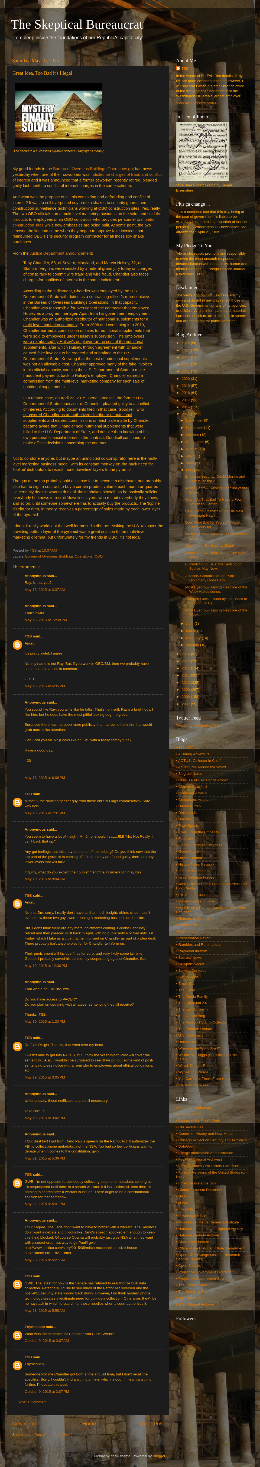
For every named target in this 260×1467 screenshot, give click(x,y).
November (195, 428)
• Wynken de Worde (192, 1072)
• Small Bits (185, 984)
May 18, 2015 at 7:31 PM (45, 813)
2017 (186, 400)
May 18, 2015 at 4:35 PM (45, 686)
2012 (186, 668)
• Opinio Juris (187, 925)
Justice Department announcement (61, 253)
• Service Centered (191, 971)
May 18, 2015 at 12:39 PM (46, 620)
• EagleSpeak (187, 826)
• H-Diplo (183, 1196)
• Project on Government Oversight (204, 1272)
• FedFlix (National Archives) (199, 1159)
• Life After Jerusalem (193, 895)
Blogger (159, 1456)
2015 (186, 414)
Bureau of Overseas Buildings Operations (90, 169)
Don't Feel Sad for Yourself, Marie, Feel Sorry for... (213, 524)
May (190, 470)
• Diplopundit (186, 813)
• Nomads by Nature (192, 919)
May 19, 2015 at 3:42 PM (45, 1118)
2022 (186, 364)
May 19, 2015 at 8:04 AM (45, 879)
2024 (186, 350)
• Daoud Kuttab (188, 806)
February (194, 638)
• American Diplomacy (194, 1108)
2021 (186, 371)
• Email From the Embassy (197, 832)
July (190, 456)
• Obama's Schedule (192, 1242)
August (192, 449)
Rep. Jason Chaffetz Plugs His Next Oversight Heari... (214, 513)
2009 (186, 690)
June (190, 463)
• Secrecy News (189, 958)
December (195, 420)
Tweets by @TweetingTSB (197, 726)
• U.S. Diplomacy (190, 1035)
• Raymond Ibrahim (191, 951)
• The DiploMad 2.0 (191, 1003)
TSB (28, 636)
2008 (186, 697)
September (195, 442)
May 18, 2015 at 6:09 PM (45, 778)
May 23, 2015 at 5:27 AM (45, 1260)
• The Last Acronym (192, 1009)
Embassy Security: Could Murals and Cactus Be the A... (215, 478)
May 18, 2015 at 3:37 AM (45, 590)
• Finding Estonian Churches (199, 845)
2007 (186, 704)
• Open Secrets (188, 1266)
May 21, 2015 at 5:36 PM (45, 1158)
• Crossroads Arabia (192, 800)
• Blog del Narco (189, 774)
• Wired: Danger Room (194, 1066)
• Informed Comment (193, 871)
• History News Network (195, 864)
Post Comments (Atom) (54, 1435)
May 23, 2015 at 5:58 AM (45, 1311)
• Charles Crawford (191, 787)
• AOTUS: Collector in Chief (198, 761)
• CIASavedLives (189, 1127)
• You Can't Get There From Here (203, 1079)
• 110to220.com (189, 748)
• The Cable (185, 990)
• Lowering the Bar (191, 1216)
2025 (186, 343)
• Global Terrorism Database (199, 1190)
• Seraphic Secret (190, 964)
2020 (186, 379)
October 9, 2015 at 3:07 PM (47, 1392)
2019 (186, 386)
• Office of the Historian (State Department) (211, 1248)
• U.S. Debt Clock (190, 1298)
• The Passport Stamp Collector (201, 1022)
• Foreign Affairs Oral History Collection (207, 1166)
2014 (186, 654)
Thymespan (35, 1327)
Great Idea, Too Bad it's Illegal (209, 545)
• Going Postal (187, 851)
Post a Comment (33, 1402)
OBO (99, 556)
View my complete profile (196, 103)
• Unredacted (186, 1042)
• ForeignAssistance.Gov (196, 1183)
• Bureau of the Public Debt (198, 1121)
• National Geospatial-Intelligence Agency (209, 1229)
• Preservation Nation (193, 938)
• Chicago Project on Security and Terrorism (211, 1140)
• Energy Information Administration (204, 1153)
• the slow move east (193, 1085)
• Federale (184, 839)
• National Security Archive (197, 1235)
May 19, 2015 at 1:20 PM (45, 1021)
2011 (186, 675)
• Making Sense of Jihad (195, 901)
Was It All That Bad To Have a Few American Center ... (213, 501)
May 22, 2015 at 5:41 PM (45, 1204)
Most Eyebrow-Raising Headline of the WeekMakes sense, (216, 589)
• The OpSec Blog (190, 1016)
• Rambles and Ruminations (198, 945)
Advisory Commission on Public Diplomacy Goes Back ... (210, 578)
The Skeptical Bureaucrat (77, 24)
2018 (186, 393)
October (193, 435)
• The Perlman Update (194, 1029)
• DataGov (184, 1146)
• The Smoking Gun (192, 1292)
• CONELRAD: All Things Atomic (202, 780)
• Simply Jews (187, 977)
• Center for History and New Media (204, 1134)
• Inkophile (184, 1209)
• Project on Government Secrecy (203, 1279)
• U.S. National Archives (195, 1304)
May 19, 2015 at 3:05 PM (45, 1077)
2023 (186, 357)
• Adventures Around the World (201, 767)
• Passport (184, 932)
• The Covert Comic (192, 1285)
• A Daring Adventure (193, 754)
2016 (186, 407)
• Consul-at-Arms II (191, 793)
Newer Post (25, 1423)
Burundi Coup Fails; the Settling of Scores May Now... (213, 566)
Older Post (152, 1423)
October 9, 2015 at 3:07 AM (47, 1341)
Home (89, 1423)
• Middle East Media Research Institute (207, 1222)
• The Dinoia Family (192, 997)
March (191, 631)
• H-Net (182, 1203)
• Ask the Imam (188, 1114)
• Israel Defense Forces (195, 877)
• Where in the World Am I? (198, 1048)
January (193, 645)
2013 (186, 661)
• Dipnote (183, 819)
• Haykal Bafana (189, 858)
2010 (186, 683)
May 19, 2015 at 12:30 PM (46, 966)
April (190, 623)
